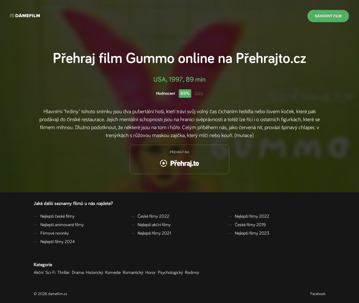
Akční (39, 272)
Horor (151, 272)
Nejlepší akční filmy (151, 224)
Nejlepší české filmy (54, 216)
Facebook (317, 294)
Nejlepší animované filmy (59, 224)
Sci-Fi (51, 272)
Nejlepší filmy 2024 (54, 241)
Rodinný (193, 272)
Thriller (64, 272)
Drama (79, 272)
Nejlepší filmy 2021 (151, 233)
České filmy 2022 (150, 216)
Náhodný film (328, 16)
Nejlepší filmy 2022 (248, 216)
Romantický (134, 272)
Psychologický (171, 272)
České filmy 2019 (247, 224)
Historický (95, 272)
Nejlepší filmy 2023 (248, 233)
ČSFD (199, 93)
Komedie (114, 272)
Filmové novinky (51, 233)
